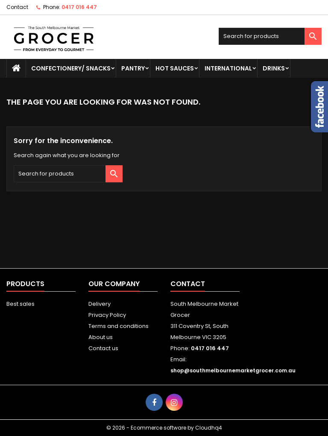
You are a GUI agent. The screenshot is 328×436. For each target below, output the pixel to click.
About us (100, 337)
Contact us (103, 348)
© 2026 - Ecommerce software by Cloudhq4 (164, 427)
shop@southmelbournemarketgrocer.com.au (233, 370)
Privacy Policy (107, 315)
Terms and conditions (118, 326)
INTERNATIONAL (228, 68)
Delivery (99, 304)
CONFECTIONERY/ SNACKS (71, 68)
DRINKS (274, 68)
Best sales (20, 304)
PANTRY (133, 68)
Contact (17, 7)
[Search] (270, 36)
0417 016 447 (79, 7)
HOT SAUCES (174, 68)
